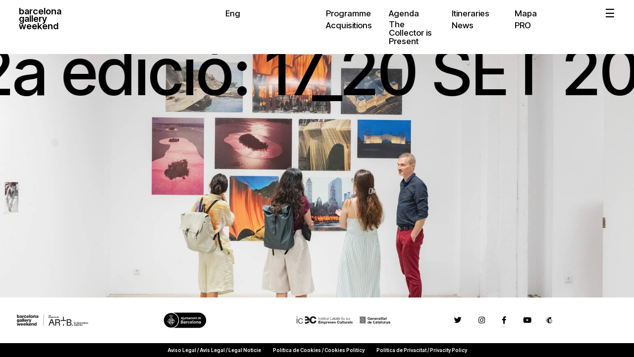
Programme (348, 13)
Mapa (526, 13)
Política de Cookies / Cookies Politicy (319, 350)
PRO (523, 25)
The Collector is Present (410, 32)
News (463, 25)
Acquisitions (349, 25)
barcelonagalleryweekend (40, 19)
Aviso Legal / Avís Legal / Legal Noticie (214, 350)
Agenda (404, 13)
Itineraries (470, 13)
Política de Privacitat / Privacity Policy (421, 350)
